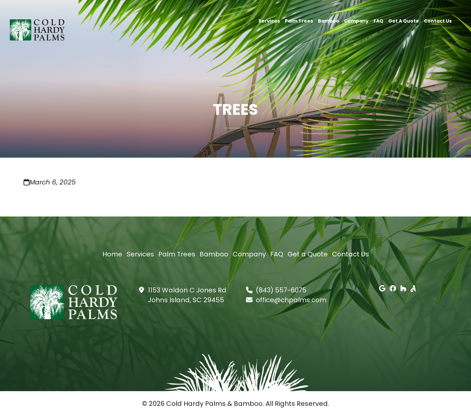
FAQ (378, 20)
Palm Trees (299, 20)
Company (356, 20)
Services (269, 20)
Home (112, 254)
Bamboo (328, 20)
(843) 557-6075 (281, 290)
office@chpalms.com (291, 299)
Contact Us (438, 20)
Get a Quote (403, 20)
